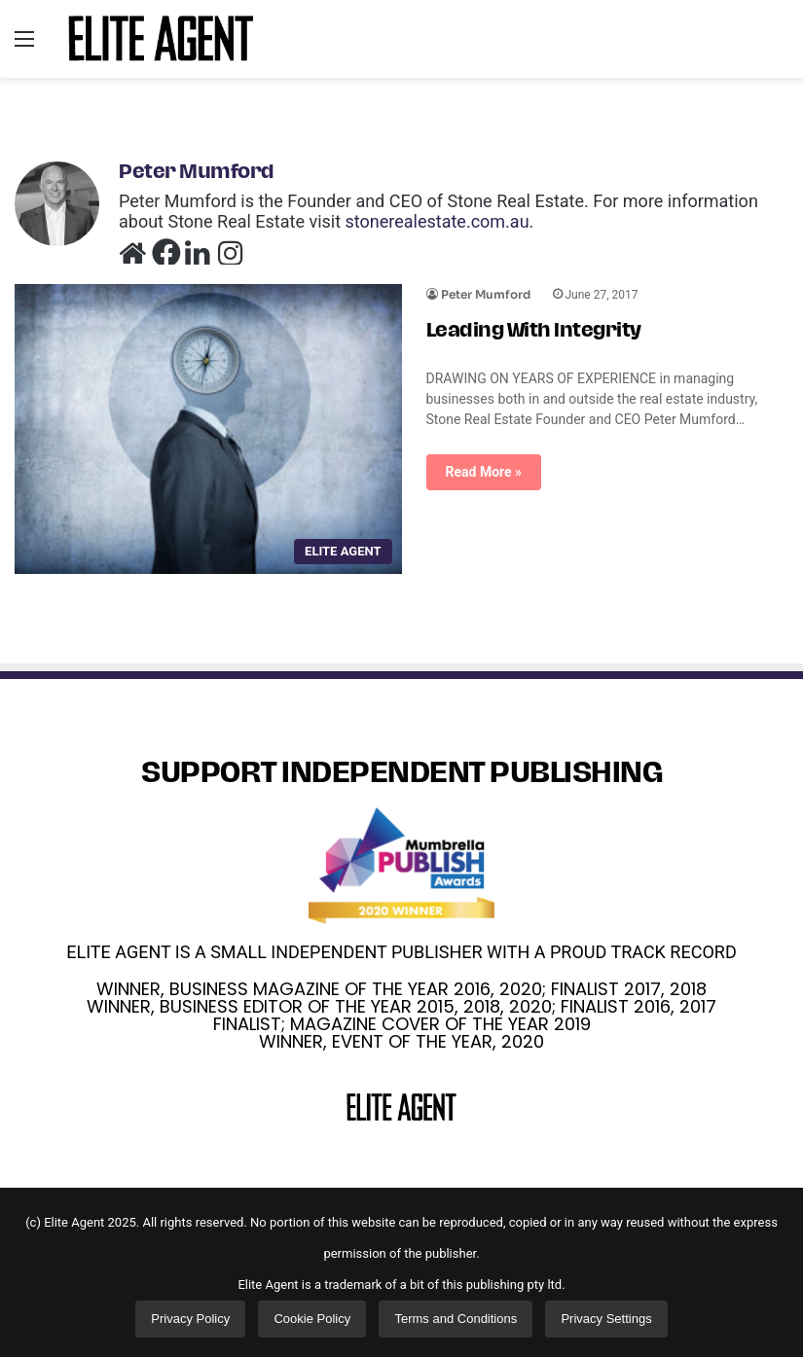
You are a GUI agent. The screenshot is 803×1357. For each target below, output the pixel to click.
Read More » (484, 472)
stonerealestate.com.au (437, 221)
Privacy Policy (190, 1318)
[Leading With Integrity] (208, 429)
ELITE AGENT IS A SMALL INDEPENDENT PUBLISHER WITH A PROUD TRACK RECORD (401, 952)
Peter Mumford (196, 173)
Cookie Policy (312, 1318)
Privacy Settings (606, 1318)
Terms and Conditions (455, 1318)
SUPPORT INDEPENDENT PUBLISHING (401, 775)
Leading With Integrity (533, 331)
